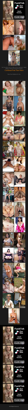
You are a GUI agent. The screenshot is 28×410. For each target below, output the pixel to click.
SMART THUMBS (17, 323)
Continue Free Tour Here (14, 70)
